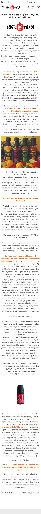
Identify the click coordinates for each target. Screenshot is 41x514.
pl (3, 2)
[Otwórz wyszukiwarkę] (28, 7)
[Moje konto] (32, 2)
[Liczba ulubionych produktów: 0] (32, 7)
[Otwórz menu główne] (2, 7)
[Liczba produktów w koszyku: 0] (37, 7)
